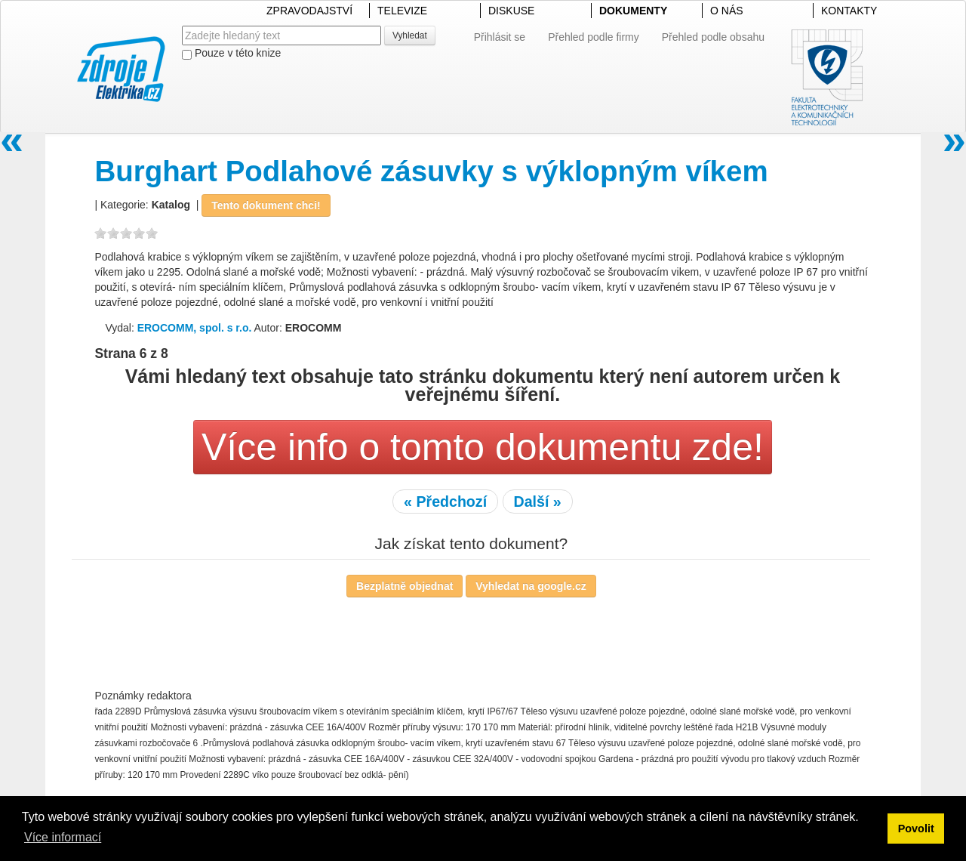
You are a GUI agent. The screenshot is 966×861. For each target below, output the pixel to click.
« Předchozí (445, 501)
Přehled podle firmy (593, 37)
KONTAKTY (849, 11)
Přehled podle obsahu (713, 37)
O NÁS (726, 11)
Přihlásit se (499, 37)
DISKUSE (511, 11)
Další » (537, 501)
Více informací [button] (62, 837)
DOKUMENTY (633, 11)
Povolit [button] (916, 828)
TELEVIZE (402, 11)
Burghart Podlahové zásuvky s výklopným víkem (431, 171)
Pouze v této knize (231, 53)
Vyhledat (409, 35)
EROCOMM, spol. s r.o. (194, 328)
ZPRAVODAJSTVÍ (309, 11)
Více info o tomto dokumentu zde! (483, 447)
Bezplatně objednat (404, 586)
